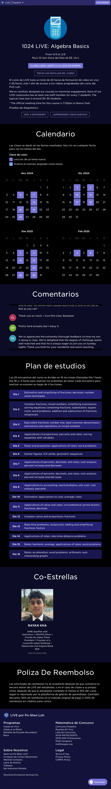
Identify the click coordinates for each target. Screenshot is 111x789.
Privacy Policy (63, 757)
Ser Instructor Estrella (14, 768)
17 (77, 202)
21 (33, 209)
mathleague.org (64, 744)
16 (33, 260)
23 (33, 267)
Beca (6, 735)
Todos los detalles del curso (55, 73)
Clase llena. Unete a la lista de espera (55, 66)
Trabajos (8, 765)
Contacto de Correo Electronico (20, 757)
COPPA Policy (63, 760)
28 (20, 275)
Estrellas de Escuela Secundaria (20, 732)
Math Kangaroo (64, 741)
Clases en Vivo (11, 726)
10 (77, 195)
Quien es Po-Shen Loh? (15, 754)
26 (20, 217)
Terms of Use (62, 754)
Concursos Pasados (66, 726)
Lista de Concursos (66, 732)
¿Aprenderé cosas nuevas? (70, 114)
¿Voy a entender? (35, 114)
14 (33, 202)
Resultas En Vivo (64, 729)
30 (33, 275)
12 (90, 195)
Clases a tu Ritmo (12, 729)
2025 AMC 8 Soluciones (68, 738)
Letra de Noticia (12, 762)
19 (20, 209)
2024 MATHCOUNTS (66, 735)
